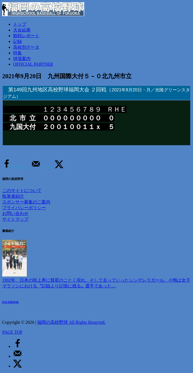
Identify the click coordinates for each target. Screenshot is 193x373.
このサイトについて (22, 190)
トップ (19, 24)
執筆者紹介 (13, 196)
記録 (17, 41)
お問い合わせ (15, 213)
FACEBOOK (10, 302)
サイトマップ (15, 219)
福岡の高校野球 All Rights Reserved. (71, 322)
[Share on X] (61, 167)
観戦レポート (26, 35)
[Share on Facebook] (15, 167)
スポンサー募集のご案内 (26, 202)
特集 (17, 53)
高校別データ (26, 47)
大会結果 (22, 30)
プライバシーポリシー (24, 207)
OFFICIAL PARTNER (33, 64)
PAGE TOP (12, 332)
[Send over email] (41, 167)
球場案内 (22, 58)
